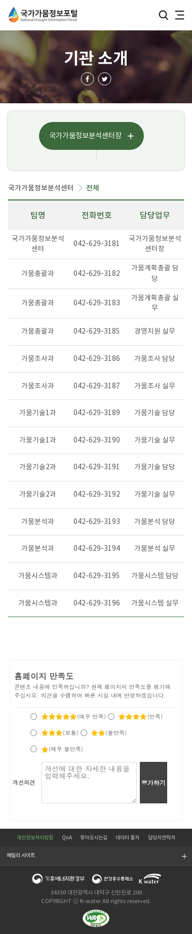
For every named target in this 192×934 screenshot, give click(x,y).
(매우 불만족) (62, 749)
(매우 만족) (73, 716)
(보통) (60, 732)
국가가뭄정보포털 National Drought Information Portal (43, 14)
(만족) (140, 716)
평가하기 (153, 782)
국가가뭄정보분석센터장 (85, 135)
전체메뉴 (179, 15)
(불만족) (109, 732)
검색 (163, 15)
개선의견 (24, 782)
